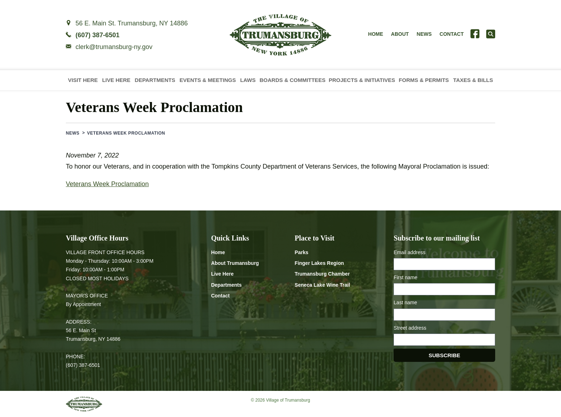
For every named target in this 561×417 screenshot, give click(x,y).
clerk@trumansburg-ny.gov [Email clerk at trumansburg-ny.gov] (113, 46)
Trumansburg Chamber (322, 274)
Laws (247, 80)
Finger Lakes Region (319, 263)
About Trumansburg (235, 263)
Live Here (116, 80)
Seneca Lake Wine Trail (322, 285)
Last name (405, 302)
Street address (410, 328)
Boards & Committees (292, 80)
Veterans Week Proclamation (107, 184)
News (424, 34)
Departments (155, 80)
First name (405, 277)
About (400, 34)
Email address (409, 252)
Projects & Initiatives (362, 80)
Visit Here (83, 80)
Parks (301, 252)
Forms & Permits (424, 80)
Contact (452, 34)
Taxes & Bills (473, 80)
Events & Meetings (208, 80)
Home (375, 34)
